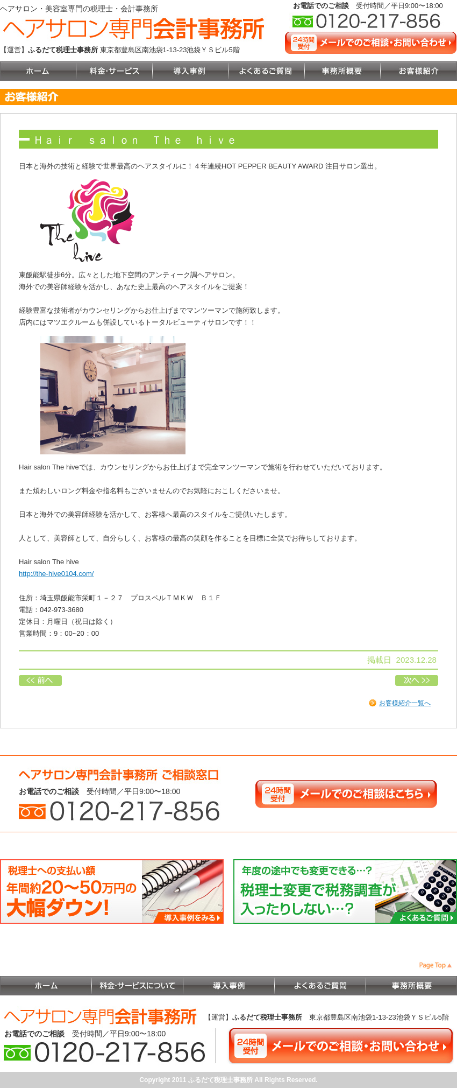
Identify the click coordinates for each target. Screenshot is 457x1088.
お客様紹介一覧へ (405, 703)
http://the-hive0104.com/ (56, 574)
